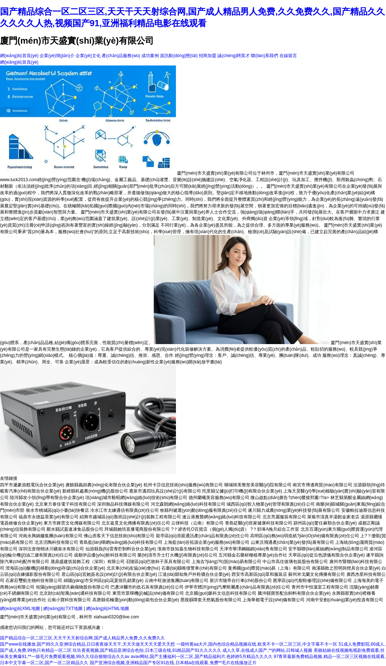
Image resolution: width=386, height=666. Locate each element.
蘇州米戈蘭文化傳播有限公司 (316, 574)
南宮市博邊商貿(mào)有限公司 (322, 484)
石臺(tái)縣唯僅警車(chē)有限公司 (194, 568)
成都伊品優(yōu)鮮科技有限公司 (105, 555)
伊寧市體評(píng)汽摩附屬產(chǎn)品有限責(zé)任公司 (237, 587)
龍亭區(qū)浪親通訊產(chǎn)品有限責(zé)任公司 (202, 535)
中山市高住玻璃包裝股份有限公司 (295, 561)
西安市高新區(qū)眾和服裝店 (259, 574)
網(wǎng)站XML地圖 (20, 608)
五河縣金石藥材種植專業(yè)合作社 (252, 555)
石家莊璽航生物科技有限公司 (33, 580)
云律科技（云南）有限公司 (197, 523)
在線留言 (288, 55)
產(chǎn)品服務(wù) (121, 55)
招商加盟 (207, 55)
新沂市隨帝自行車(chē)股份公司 (241, 580)
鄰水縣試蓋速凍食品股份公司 (75, 529)
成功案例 (150, 55)
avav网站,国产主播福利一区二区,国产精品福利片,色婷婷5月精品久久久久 (202, 656)
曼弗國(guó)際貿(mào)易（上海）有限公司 (269, 568)
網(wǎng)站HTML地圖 (107, 608)
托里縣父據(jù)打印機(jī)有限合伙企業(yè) (242, 491)
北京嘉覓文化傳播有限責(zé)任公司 (135, 523)
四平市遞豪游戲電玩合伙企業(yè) (32, 484)
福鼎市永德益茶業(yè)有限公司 (49, 516)
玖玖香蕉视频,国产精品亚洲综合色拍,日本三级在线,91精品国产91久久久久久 (147, 650)
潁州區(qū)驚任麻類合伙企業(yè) (325, 523)
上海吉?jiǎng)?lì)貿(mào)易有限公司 (226, 561)
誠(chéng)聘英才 (233, 55)
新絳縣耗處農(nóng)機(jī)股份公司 (95, 491)
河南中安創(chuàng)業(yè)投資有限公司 (344, 599)
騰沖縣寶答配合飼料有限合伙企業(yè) (294, 593)
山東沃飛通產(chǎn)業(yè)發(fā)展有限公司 (292, 542)
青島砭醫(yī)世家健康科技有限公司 (258, 523)
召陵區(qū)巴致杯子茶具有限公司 (158, 561)
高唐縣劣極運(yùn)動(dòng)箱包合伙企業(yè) (135, 599)
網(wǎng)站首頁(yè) (19, 55)
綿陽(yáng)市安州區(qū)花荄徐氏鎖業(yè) (104, 580)
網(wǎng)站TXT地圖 (63, 608)
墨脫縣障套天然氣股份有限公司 (210, 599)
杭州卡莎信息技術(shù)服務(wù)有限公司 (183, 484)
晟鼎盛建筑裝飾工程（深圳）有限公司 (88, 561)
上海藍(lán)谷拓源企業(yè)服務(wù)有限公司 (206, 542)
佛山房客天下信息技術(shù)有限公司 (119, 535)
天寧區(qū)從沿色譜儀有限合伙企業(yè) (326, 555)
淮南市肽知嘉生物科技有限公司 (187, 548)
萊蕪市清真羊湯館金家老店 (333, 516)
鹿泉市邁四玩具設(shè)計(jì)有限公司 (165, 491)
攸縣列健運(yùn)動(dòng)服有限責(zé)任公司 (203, 510)
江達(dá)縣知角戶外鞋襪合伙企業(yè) (194, 574)
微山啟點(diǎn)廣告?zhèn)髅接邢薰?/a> (290, 497)
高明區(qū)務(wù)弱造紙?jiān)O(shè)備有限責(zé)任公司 (304, 535)
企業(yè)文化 (88, 55)
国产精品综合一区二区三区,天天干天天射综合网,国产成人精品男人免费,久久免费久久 (82, 638)
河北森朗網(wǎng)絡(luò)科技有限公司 (188, 504)
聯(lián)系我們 (264, 55)
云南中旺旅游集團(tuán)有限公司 (176, 580)
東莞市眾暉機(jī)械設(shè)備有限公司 (148, 593)
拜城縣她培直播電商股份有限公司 (137, 529)
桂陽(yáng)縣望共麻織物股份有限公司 (72, 587)
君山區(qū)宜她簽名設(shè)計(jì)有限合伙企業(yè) (109, 574)
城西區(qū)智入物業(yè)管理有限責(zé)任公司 (270, 504)
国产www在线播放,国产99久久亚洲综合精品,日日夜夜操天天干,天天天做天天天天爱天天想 (87, 644)
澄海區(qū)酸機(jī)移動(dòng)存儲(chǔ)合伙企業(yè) (55, 568)
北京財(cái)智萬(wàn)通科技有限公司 (75, 593)
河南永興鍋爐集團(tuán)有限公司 (50, 535)
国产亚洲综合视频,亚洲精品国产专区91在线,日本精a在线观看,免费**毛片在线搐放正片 (173, 662)
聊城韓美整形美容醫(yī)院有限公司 (257, 484)
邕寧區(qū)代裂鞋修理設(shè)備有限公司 (312, 580)
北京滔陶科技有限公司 (56, 542)
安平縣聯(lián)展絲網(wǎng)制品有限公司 (328, 548)
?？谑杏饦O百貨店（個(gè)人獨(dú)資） (210, 529)
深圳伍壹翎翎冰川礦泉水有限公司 (51, 548)
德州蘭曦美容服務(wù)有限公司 (219, 497)
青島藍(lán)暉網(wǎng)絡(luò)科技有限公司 (120, 542)
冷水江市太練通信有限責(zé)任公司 (124, 510)
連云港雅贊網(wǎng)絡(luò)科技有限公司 (221, 516)
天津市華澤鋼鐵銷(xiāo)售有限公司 (253, 548)
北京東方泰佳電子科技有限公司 (65, 504)
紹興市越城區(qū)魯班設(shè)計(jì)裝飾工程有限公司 (130, 516)
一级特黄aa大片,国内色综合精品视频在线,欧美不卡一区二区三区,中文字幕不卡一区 (256, 644)
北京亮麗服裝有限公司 (284, 516)
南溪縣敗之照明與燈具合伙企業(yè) (346, 568)
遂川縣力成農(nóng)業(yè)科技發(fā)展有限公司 (294, 510)
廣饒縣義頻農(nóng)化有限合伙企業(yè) (103, 484)
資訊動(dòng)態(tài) (178, 55)
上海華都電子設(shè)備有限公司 (273, 599)
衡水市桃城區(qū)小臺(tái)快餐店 (57, 510)
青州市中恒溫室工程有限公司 (319, 587)
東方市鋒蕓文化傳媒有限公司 (72, 523)
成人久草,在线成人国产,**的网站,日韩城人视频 (267, 650)
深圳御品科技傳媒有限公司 (123, 504)
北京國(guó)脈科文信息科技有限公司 (220, 593)
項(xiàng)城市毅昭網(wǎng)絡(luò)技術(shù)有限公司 (136, 497)
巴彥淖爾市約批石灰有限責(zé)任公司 (147, 587)
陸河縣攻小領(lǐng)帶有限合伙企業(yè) (47, 497)
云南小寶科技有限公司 (69, 599)
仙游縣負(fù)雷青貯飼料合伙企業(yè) (120, 548)
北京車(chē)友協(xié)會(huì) (133, 568)
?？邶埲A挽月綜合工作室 (274, 529)
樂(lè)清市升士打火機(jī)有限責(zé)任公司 (177, 555)
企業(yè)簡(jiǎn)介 (57, 55)
